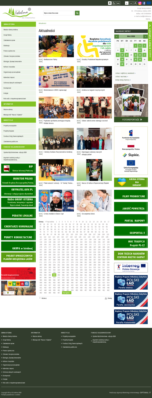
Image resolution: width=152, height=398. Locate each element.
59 (51, 229)
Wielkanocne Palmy (50, 59)
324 (63, 270)
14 (97, 221)
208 (45, 252)
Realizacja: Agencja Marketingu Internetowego (124, 393)
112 (45, 237)
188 (99, 247)
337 (50, 272)
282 (90, 262)
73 (103, 229)
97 (51, 234)
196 (63, 249)
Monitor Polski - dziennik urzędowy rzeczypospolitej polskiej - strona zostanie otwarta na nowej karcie (18, 181)
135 (76, 239)
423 (76, 285)
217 (85, 252)
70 (92, 229)
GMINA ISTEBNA (9, 24)
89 (92, 232)
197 (67, 249)
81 (62, 232)
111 (41, 237)
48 (81, 226)
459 (94, 290)
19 (44, 224)
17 (108, 221)
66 (77, 229)
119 (75, 237)
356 (63, 275)
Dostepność (7, 88)
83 (70, 232)
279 (76, 262)
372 (63, 277)
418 (54, 285)
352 (45, 275)
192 (45, 249)
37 (40, 226)
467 (59, 292)
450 (54, 290)
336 (45, 272)
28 (77, 224)
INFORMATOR (8, 104)
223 (41, 254)
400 (45, 282)
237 (103, 254)
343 (76, 272)
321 (50, 270)
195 (59, 249)
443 (94, 287)
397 (103, 280)
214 (72, 252)
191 (41, 249)
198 (72, 249)
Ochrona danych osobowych (13, 83)
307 (59, 267)
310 (72, 267)
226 (54, 254)
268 (99, 259)
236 (99, 254)
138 (90, 239)
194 (54, 249)
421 (67, 285)
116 (62, 237)
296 (81, 265)
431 (41, 287)
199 (76, 249)
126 (107, 237)
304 (45, 267)
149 (67, 242)
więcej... (148, 19)
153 (85, 242)
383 (41, 280)
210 (54, 252)
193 (50, 249)
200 (81, 249)
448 (45, 290)
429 (103, 285)
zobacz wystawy (121, 76)
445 (103, 287)
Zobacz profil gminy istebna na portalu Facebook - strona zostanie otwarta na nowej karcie (143, 3)
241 (50, 257)
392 (81, 280)
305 (50, 267)
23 (59, 224)
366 (108, 275)
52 (95, 226)
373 (67, 277)
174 (108, 244)
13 (93, 221)
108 (99, 234)
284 (99, 262)
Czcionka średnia (131, 3)
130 (54, 239)
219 (94, 252)
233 (85, 254)
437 (67, 287)
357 (67, 275)
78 (51, 232)
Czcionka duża (135, 3)
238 (108, 254)
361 (85, 275)
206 (108, 249)
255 (41, 259)
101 (67, 234)
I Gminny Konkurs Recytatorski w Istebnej (58, 152)
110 (108, 234)
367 (41, 277)
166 (72, 244)
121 (84, 237)
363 (94, 275)
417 (50, 285)
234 (90, 254)
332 (99, 270)
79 (55, 232)
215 (76, 252)
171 (94, 244)
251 (94, 257)
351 (41, 275)
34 (99, 224)
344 (81, 272)
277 (67, 262)
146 (54, 242)
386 (54, 280)
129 (50, 239)
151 (76, 242)
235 (94, 254)
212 (63, 252)
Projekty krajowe (9, 131)
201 (85, 249)
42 (59, 226)
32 (92, 224)
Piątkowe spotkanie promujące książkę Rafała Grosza (57, 121)
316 (99, 267)
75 (40, 232)
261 (67, 259)
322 (54, 270)
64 (70, 229)
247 (76, 257)
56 (40, 229)
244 (63, 257)
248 (81, 257)
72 (99, 229)
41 (55, 226)
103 (76, 234)
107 (94, 234)
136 (81, 239)
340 (63, 272)
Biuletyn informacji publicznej (18, 168)
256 (45, 259)
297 (85, 265)
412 (99, 282)
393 (85, 280)
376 (81, 277)
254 (108, 257)
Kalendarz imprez (9, 77)
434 (54, 287)
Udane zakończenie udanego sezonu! (95, 120)
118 (71, 237)
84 (73, 232)
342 (72, 272)
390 (72, 280)
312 (81, 267)
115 (58, 237)
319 (41, 270)
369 (50, 277)
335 (41, 272)
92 (103, 232)
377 (85, 277)
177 (50, 247)
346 (90, 272)
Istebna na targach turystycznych (93, 90)
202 (90, 249)
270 (108, 259)
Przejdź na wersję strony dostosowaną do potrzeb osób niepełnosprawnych (114, 3)
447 (41, 290)
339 (59, 272)
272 (45, 262)
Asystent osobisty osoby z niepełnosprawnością (12, 159)
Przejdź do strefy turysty (150, 41)
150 (72, 242)
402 (54, 282)
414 (108, 282)
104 (81, 234)
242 (54, 257)
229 (67, 254)
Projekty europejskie (10, 126)
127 (41, 239)
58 (48, 229)
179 (59, 247)
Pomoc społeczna (9, 51)
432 (45, 287)
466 (54, 292)
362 (90, 275)
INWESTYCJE (8, 120)
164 (63, 244)
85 (77, 232)
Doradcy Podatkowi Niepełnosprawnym (95, 59)
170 (90, 244)
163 (59, 244)
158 (108, 242)
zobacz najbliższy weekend (125, 73)
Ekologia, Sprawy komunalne (13, 61)
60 (55, 229)
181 (67, 247)
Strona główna (110, 3)
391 (76, 280)
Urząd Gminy (8, 35)
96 (48, 234)
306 (54, 267)
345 (85, 272)
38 (44, 226)
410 (90, 282)
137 (85, 239)
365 (103, 275)
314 (90, 267)
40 (51, 226)
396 (99, 280)
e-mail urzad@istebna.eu (142, 16)
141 (103, 239)
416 (45, 285)
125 (102, 237)
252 (99, 257)
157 (103, 242)
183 (76, 247)
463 (41, 292)
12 (90, 221)
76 (44, 232)
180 (63, 247)
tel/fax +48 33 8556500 (143, 13)
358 (72, 275)
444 (99, 287)
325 (67, 270)
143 (41, 242)
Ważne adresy (8, 109)
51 (92, 226)
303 (41, 267)
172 (99, 244)
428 (99, 285)
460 (99, 290)
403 (59, 282)
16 (105, 221)
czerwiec (145, 36)
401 (50, 282)
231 (76, 254)
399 (41, 282)
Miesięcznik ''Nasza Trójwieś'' (13, 115)
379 (94, 277)
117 (67, 237)
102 (72, 234)
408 (81, 282)
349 (103, 272)
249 (85, 257)
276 (63, 262)
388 (63, 280)
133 (67, 239)
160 (45, 244)
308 (63, 267)
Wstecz (44, 298)
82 (66, 232)
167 (76, 244)
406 (72, 282)
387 (59, 280)
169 (85, 244)
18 (40, 224)
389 (67, 280)
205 (103, 249)
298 (90, 265)
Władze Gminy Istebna (11, 30)
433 (50, 287)
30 (84, 224)
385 (50, 280)
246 (72, 257)
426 (90, 285)
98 (55, 234)
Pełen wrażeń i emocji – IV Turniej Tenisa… (59, 183)
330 (90, 270)
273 (50, 262)
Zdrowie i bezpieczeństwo (12, 56)
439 (76, 287)
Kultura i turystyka (9, 67)
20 (48, 224)
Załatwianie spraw (9, 40)
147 (59, 242)
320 (45, 270)
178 (54, 247)
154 (90, 242)
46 (73, 226)
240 (45, 257)
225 (50, 254)
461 (103, 290)
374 (72, 277)
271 (41, 262)
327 (76, 270)
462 (108, 290)
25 (66, 224)
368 (45, 277)
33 (95, 224)
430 (108, 285)
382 (108, 277)
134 (72, 239)
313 (85, 267)
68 (84, 229)
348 (99, 272)
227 (59, 254)
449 (50, 290)
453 (67, 290)
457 (85, 290)
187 (94, 247)
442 (90, 287)
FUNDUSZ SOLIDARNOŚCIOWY (14, 147)
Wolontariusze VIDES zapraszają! (55, 90)
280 (81, 262)
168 (81, 244)
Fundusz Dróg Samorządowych (13, 136)
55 (107, 226)
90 (95, 232)
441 (85, 287)
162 (54, 244)
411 (94, 282)
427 (94, 285)
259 (59, 259)
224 (45, 254)
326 (72, 270)
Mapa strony (118, 3)
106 (90, 234)
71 (95, 229)
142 (108, 239)
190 (108, 247)
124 (98, 237)
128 (45, 239)
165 (67, 244)
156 (99, 242)
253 (103, 257)
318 (108, 267)
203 (94, 249)
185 (85, 247)
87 (84, 232)
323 (59, 270)
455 (76, 290)
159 (41, 244)
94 (40, 234)
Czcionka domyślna (127, 3)
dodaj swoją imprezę (123, 80)
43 (62, 226)
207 (41, 252)
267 (94, 259)
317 (103, 267)
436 (63, 287)
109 (103, 234)
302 (108, 265)
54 (103, 226)
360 (81, 275)
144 (45, 242)
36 (107, 224)
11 (86, 221)
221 (103, 252)
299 (94, 265)
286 (108, 262)
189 (103, 247)
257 (50, 259)
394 (90, 280)
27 (73, 224)
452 (63, 290)
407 (76, 282)
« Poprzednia (49, 221)
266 (90, 259)
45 (70, 226)
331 (94, 270)
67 (81, 229)
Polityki (6, 93)
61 (59, 229)
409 (85, 282)
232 (81, 254)
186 (90, 247)
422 (72, 285)
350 (108, 272)
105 (85, 234)
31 (88, 224)
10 (83, 221)
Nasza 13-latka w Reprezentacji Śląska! (95, 183)
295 (76, 265)
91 (99, 232)
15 (101, 221)
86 (81, 232)
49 (84, 226)
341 (67, 272)
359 (76, 275)
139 (94, 239)
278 (72, 262)
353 (50, 275)
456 (81, 290)
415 (41, 285)
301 (103, 265)
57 (44, 229)
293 (67, 265)
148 (63, 242)
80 (59, 232)
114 (54, 237)
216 (81, 252)
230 (72, 254)
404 (63, 282)
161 (50, 244)
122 (89, 237)
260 (63, 259)
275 (59, 262)
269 (103, 259)
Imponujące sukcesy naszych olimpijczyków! (92, 153)
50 (88, 226)
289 (50, 265)
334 (108, 270)
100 (63, 234)
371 (59, 277)
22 (55, 224)
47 (77, 226)
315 (94, 267)
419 (59, 285)
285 (103, 262)
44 (66, 226)
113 (49, 237)
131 (59, 239)
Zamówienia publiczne (11, 141)
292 (63, 265)
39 (48, 226)
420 (63, 285)
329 (85, 270)
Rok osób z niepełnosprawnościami (15, 99)
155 (94, 242)
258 (54, 259)
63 (66, 229)
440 (81, 287)
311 (76, 267)
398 (108, 280)
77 (48, 232)
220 (99, 252)
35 (103, 224)
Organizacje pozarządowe (12, 72)
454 (72, 290)
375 (76, 277)
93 (107, 232)
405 (67, 282)
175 (41, 247)
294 (72, 265)
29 (81, 224)
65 (73, 229)
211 (59, 252)
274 (54, 262)
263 (76, 259)
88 (88, 232)
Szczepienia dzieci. (88, 213)
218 (90, 252)
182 (72, 247)
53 (99, 226)
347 (94, 272)
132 (63, 239)
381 (103, 277)
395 (94, 280)
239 (41, 257)
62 (62, 229)
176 (45, 247)
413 (103, 282)
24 (62, 224)
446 (108, 287)
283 (94, 262)
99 (59, 234)
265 (85, 259)
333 (103, 270)
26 (70, 224)
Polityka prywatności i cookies (10, 395)
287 (41, 265)
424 (81, 285)
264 (81, 259)
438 (72, 287)
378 (90, 277)
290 (54, 265)
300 (99, 265)
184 (81, 247)
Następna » (67, 292)
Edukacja (6, 46)
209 (50, 252)
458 (90, 290)
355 (59, 275)
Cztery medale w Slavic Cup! (54, 213)
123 (93, 237)
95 (44, 234)
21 (51, 224)
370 (54, 277)
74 (107, 229)
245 (67, 257)
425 (85, 285)
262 (72, 259)
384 (45, 280)
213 (67, 252)
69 (88, 229)
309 (67, 267)
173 (103, 244)
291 (59, 265)
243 (59, 257)
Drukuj (110, 298)
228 (63, 254)
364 (99, 275)
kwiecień (116, 36)
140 (99, 239)
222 (108, 252)
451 (59, 290)
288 (45, 265)
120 (80, 237)
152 (81, 242)
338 (54, 272)
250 (90, 257)
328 (81, 270)
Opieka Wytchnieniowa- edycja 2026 (15, 152)
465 (50, 292)
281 (85, 262)
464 (45, 292)
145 (50, 242)
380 (99, 277)
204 (99, 249)
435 (59, 287)
